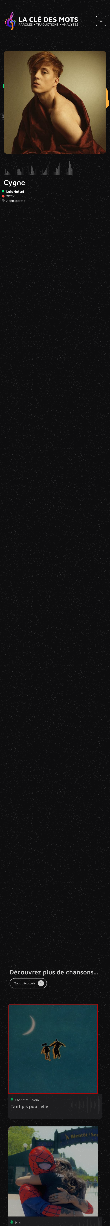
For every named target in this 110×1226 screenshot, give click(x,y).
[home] (42, 21)
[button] (101, 21)
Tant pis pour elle (29, 1113)
